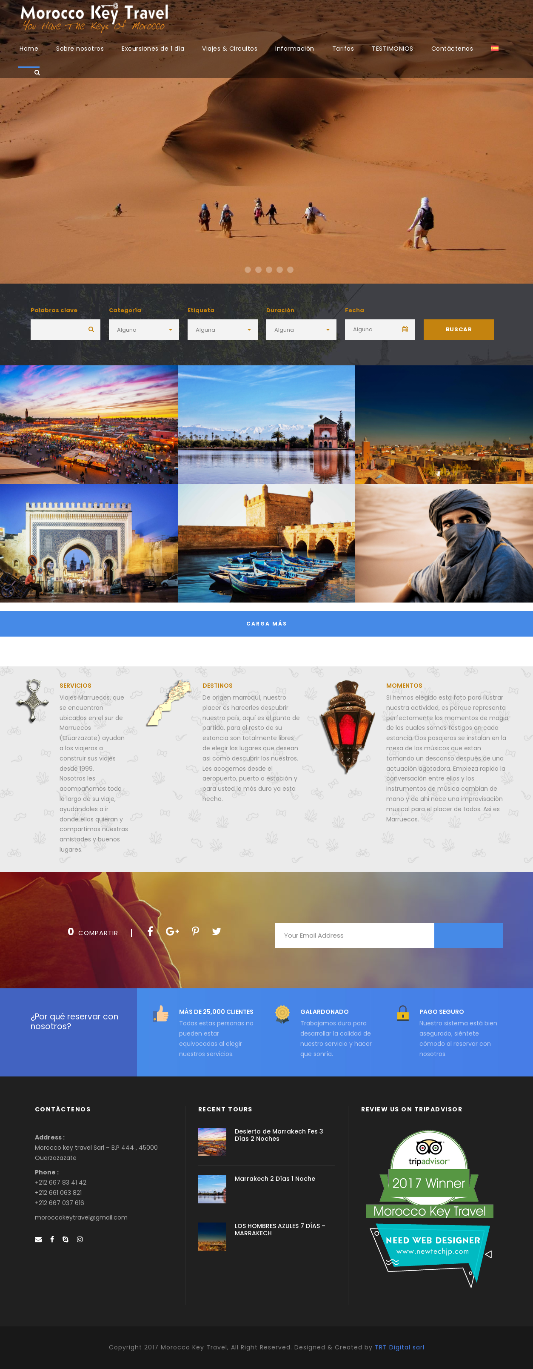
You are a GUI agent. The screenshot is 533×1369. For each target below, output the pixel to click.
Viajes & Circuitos (229, 48)
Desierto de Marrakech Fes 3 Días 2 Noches (279, 1135)
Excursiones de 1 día (153, 48)
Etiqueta (201, 310)
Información (294, 48)
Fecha (354, 310)
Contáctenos (452, 48)
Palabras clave (54, 310)
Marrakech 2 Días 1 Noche (275, 1178)
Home (29, 48)
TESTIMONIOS (392, 48)
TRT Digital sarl (400, 1347)
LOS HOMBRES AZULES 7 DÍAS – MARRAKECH (280, 1229)
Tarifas (343, 48)
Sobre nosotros (80, 48)
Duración (280, 310)
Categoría (125, 310)
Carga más (266, 623)
